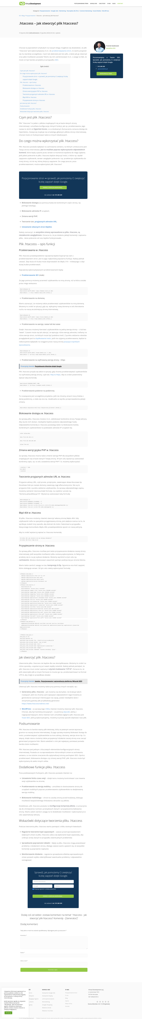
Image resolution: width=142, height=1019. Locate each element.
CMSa (47, 707)
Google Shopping (47, 1002)
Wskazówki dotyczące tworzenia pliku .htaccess (34, 111)
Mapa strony (69, 1002)
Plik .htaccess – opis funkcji (28, 82)
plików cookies (97, 1015)
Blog (23, 15)
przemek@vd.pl (103, 69)
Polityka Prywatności (41, 1015)
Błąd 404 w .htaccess (29, 97)
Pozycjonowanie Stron (71, 990)
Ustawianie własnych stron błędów (37, 225)
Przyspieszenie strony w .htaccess (34, 100)
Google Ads (54, 11)
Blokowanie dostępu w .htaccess (33, 88)
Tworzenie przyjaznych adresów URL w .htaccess (39, 94)
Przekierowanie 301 (30, 273)
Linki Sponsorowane (48, 996)
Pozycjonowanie (45, 11)
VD (20, 15)
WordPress (105, 11)
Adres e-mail (24, 958)
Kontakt (67, 1005)
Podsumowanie (25, 106)
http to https (55, 373)
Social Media (97, 11)
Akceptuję (45, 887)
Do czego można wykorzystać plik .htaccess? (33, 73)
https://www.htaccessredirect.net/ (35, 702)
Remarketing (46, 999)
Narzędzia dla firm (73, 11)
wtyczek (66, 710)
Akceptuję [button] (8, 1013)
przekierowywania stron (61, 51)
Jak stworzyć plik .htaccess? (28, 103)
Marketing (62, 11)
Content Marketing (86, 11)
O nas (67, 993)
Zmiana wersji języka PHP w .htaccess (35, 91)
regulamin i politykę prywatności (47, 887)
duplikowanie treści (43, 336)
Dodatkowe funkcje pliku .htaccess (30, 109)
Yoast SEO (26, 716)
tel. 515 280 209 (57, 193)
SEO (56, 60)
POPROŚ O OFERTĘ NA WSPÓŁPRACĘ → (53, 892)
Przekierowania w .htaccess (32, 85)
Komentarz (23, 930)
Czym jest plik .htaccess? (27, 71)
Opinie (67, 999)
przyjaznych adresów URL (46, 220)
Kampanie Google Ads (48, 990)
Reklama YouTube (47, 1008)
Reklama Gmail (46, 1005)
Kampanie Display (47, 993)
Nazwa (22, 949)
